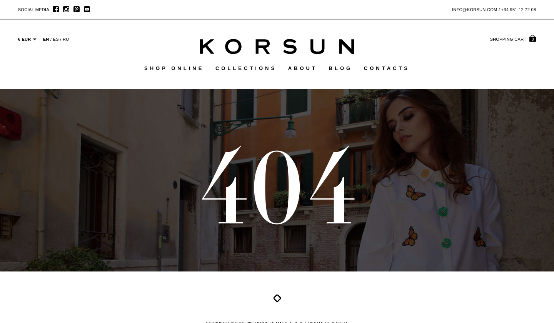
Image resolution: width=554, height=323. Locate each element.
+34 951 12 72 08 (518, 9)
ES (56, 39)
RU (66, 39)
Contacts (387, 68)
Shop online (174, 68)
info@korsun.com (474, 9)
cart (513, 39)
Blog (341, 68)
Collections (246, 68)
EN (46, 39)
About (302, 68)
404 (277, 186)
